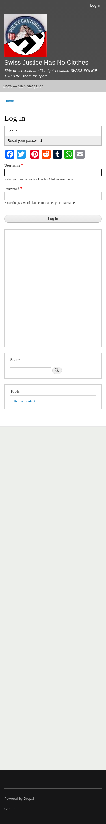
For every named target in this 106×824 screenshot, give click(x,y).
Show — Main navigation (23, 86)
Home (9, 101)
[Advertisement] (53, 290)
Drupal (29, 799)
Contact (10, 809)
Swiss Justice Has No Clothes (46, 62)
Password (11, 189)
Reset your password (24, 140)
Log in (95, 5)
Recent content (24, 401)
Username (12, 165)
